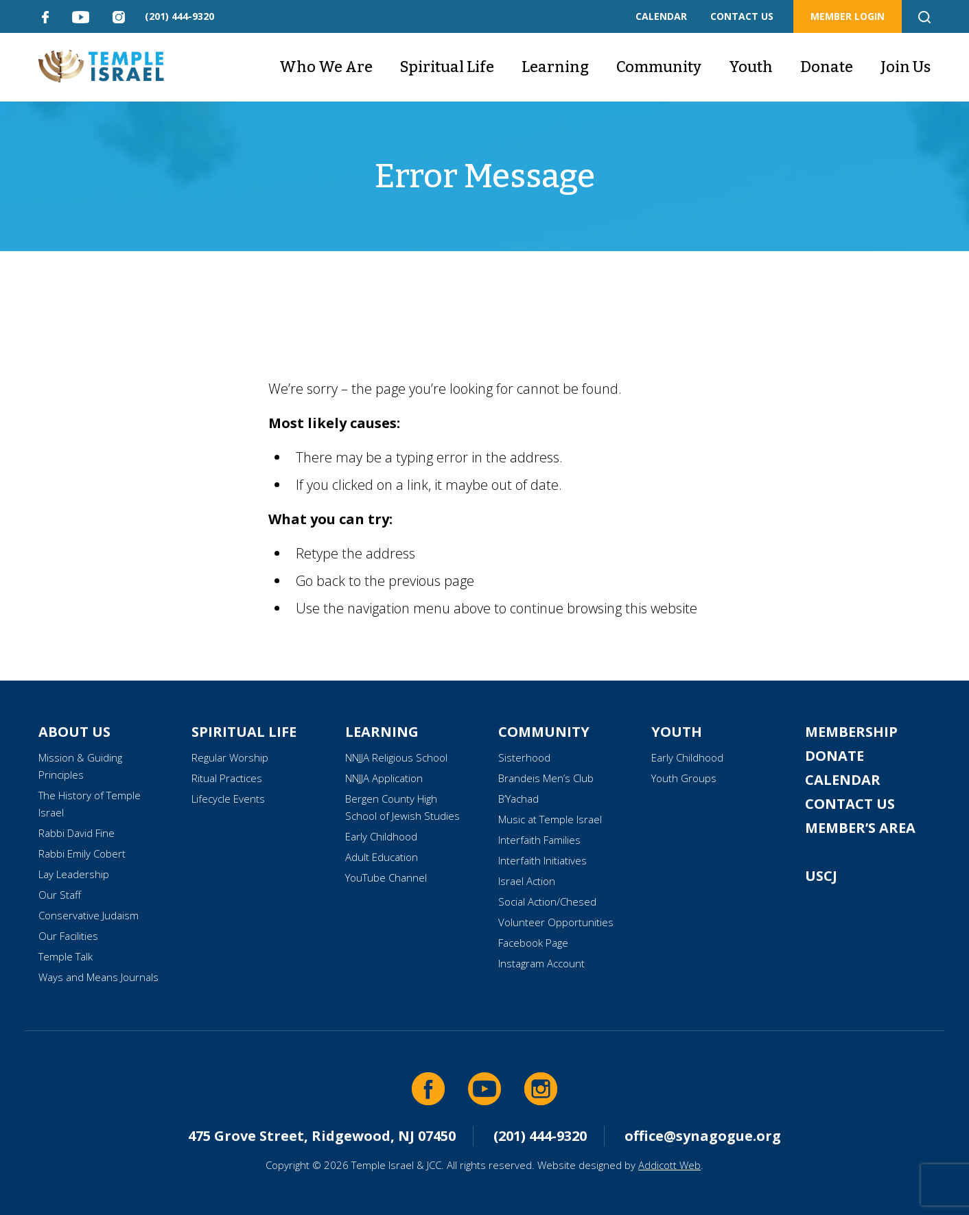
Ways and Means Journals (98, 977)
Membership (851, 731)
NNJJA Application (384, 778)
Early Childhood (381, 836)
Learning (555, 67)
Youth (751, 67)
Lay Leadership (73, 874)
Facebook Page (533, 942)
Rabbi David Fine (76, 833)
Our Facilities (68, 936)
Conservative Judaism (88, 915)
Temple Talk (65, 956)
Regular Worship (229, 757)
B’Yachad (518, 798)
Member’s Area (860, 827)
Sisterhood (524, 757)
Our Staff (59, 894)
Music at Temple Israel (550, 819)
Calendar (842, 779)
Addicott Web (669, 1165)
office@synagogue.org (702, 1135)
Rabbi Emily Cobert (82, 853)
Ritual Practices (226, 778)
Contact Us (850, 803)
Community (658, 67)
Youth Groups (683, 778)
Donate (826, 67)
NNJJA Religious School (396, 757)
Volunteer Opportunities (556, 922)
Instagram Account (541, 963)
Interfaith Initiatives (542, 860)
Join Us (905, 67)
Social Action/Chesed (547, 901)
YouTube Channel (386, 877)
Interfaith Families (539, 840)
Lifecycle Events (228, 798)
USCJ (821, 875)
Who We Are (326, 67)
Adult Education (381, 857)
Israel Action (526, 881)
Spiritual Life (447, 67)
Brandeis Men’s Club (546, 778)
